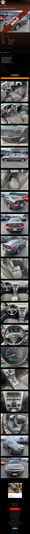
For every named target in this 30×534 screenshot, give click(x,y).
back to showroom (3, 5)
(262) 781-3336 (15, 506)
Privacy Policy (13, 532)
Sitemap (17, 532)
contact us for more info (15, 78)
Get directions (15, 508)
